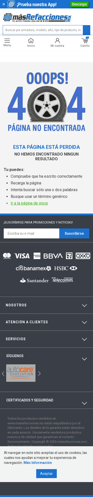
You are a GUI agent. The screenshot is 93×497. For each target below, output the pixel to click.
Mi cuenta (57, 42)
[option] (20, 373)
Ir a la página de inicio (29, 203)
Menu (7, 43)
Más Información (38, 463)
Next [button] (39, 373)
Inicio (31, 42)
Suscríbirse (74, 233)
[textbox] (46, 30)
